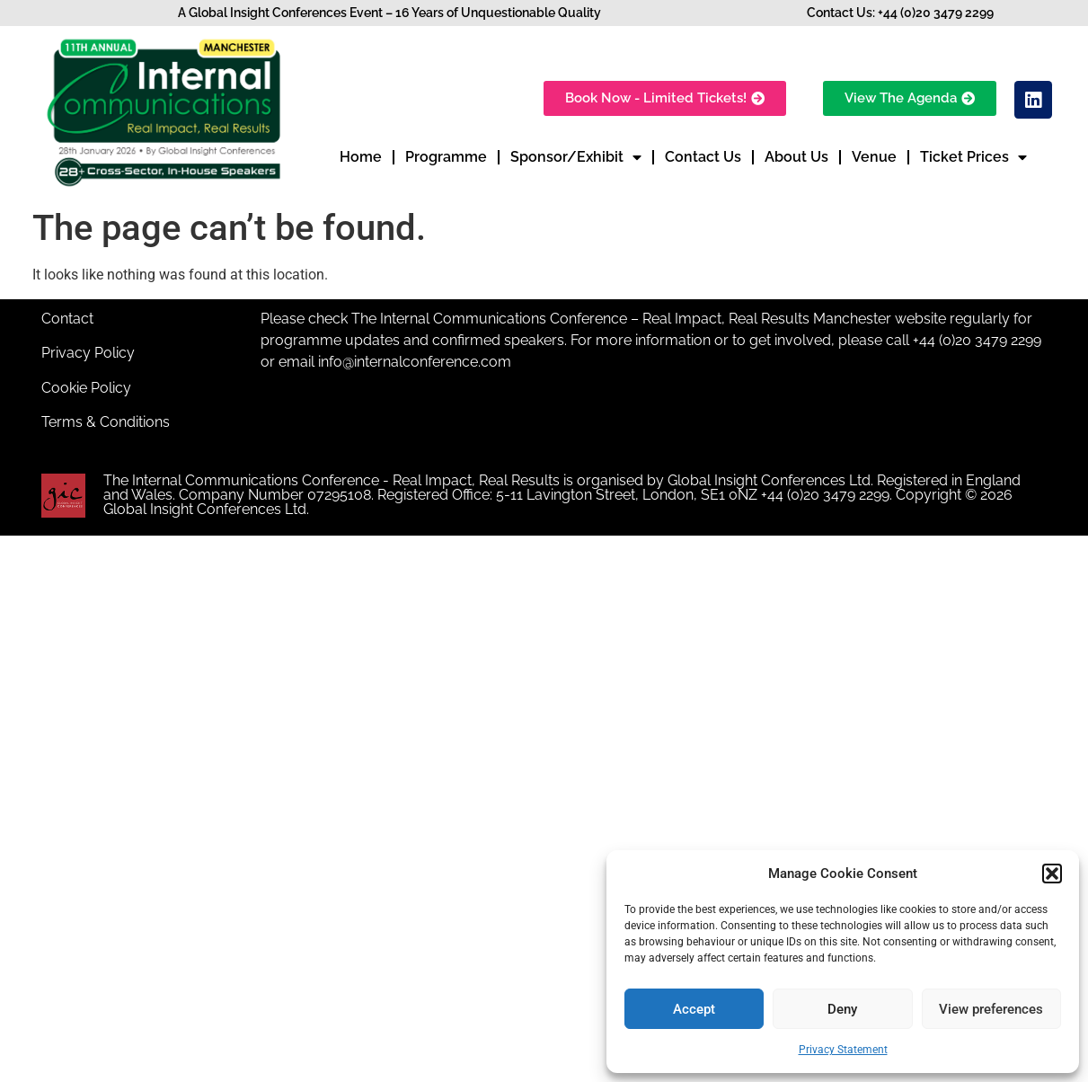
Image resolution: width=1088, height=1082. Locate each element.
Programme (446, 156)
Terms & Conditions (105, 421)
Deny (842, 1009)
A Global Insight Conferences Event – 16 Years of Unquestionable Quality (389, 12)
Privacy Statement (843, 1049)
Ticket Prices (973, 157)
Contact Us (703, 156)
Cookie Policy (86, 387)
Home (361, 156)
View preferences (991, 1009)
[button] (1052, 873)
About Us (796, 156)
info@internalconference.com (414, 361)
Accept (694, 1009)
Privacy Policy (88, 352)
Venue (874, 156)
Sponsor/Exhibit (575, 157)
